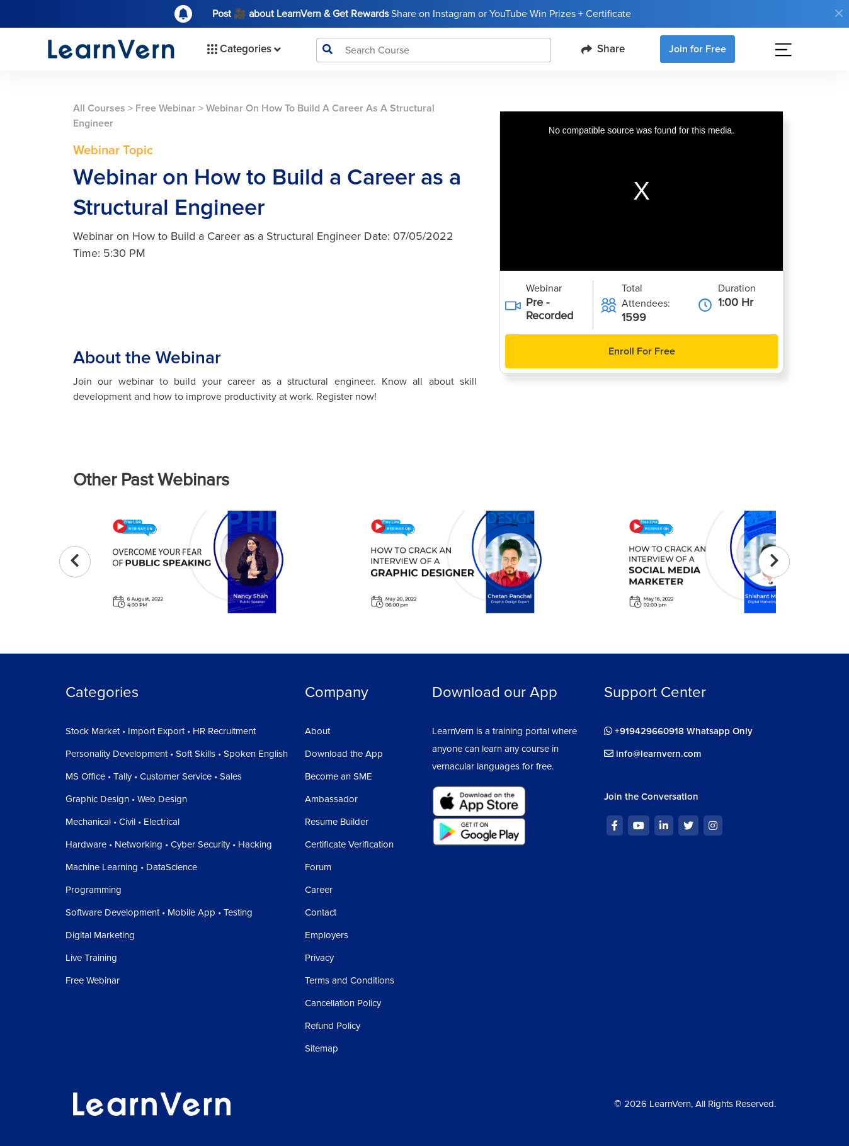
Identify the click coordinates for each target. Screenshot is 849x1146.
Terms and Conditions (349, 980)
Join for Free (697, 49)
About (317, 731)
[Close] (839, 13)
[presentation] (75, 561)
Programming (94, 889)
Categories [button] (243, 49)
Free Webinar (165, 108)
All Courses (99, 108)
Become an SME (338, 776)
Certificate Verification (349, 844)
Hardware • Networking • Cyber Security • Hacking (169, 844)
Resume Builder (336, 821)
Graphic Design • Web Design (126, 799)
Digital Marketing (100, 935)
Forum (318, 867)
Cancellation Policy (343, 1003)
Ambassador (331, 799)
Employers (326, 935)
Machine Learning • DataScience (131, 867)
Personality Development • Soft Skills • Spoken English (177, 753)
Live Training (91, 957)
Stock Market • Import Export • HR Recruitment (161, 731)
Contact (320, 912)
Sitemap (321, 1048)
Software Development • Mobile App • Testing (159, 912)
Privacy (319, 957)
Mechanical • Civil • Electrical (122, 821)
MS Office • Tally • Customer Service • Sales (154, 776)
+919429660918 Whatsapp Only (678, 731)
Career (319, 889)
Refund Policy (332, 1025)
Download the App (344, 753)
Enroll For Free (641, 351)
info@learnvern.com (653, 753)
